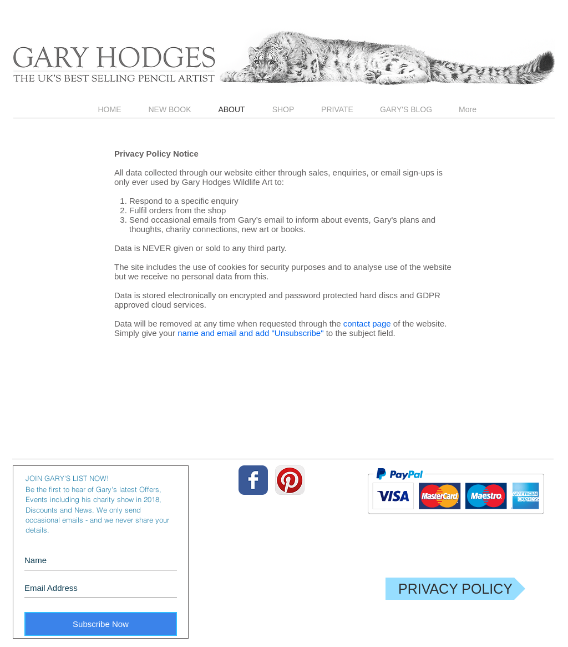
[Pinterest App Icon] (290, 480)
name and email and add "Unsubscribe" (250, 333)
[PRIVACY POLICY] (455, 589)
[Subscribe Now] (100, 624)
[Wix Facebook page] (253, 480)
